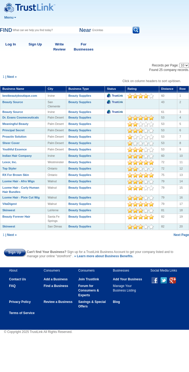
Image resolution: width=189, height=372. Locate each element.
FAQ (12, 286)
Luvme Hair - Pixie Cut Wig (21, 197)
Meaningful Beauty (15, 123)
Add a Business (56, 279)
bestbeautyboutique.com (19, 95)
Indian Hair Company (17, 155)
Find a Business (56, 286)
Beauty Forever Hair (16, 216)
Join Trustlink (88, 279)
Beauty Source (12, 102)
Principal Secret (13, 130)
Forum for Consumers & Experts (88, 290)
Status (111, 88)
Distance (167, 88)
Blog (116, 302)
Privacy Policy (20, 302)
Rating (132, 88)
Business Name (13, 88)
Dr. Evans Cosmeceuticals (20, 117)
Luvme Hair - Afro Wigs (18, 181)
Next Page (181, 235)
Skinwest (8, 210)
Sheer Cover (11, 143)
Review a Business (58, 302)
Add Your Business (127, 279)
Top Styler (9, 168)
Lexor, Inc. (9, 162)
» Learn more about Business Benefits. (103, 256)
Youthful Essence (14, 149)
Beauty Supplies (79, 95)
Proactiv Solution (14, 136)
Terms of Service (22, 313)
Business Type (78, 88)
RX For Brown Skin (15, 174)
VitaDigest (9, 203)
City (50, 88)
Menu (10, 17)
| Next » (11, 77)
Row (182, 88)
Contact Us (17, 279)
